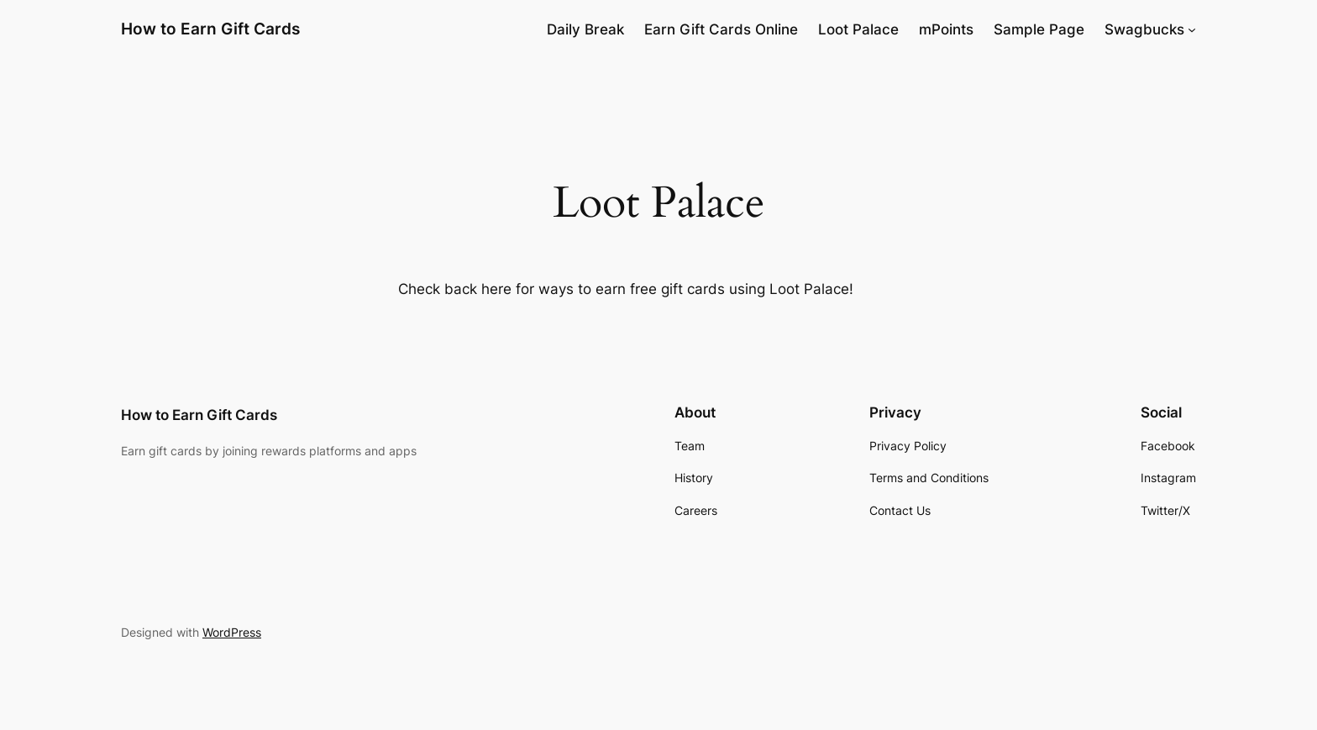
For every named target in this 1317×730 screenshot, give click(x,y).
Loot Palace (858, 29)
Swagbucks (1144, 29)
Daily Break (585, 29)
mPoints (946, 29)
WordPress (231, 632)
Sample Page (1039, 29)
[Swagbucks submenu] (1192, 29)
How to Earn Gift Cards (210, 28)
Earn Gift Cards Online (721, 29)
